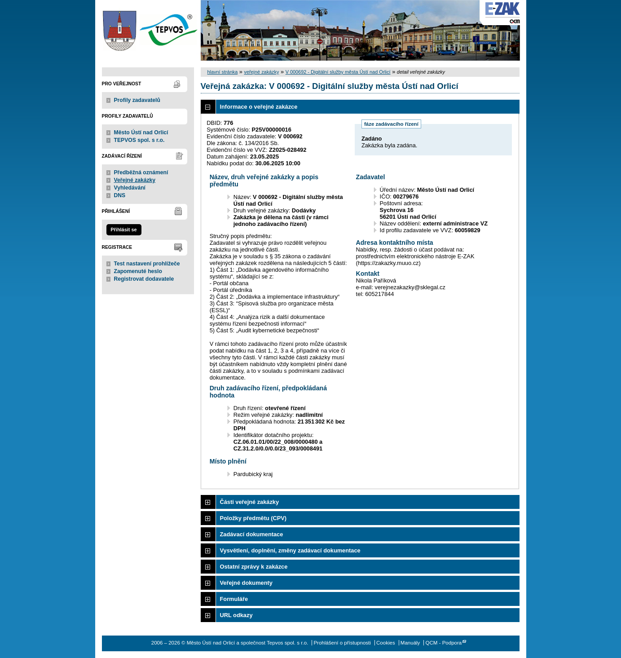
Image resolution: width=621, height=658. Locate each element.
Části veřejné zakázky (249, 502)
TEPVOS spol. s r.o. (139, 140)
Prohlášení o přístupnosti (341, 642)
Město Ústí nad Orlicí (141, 132)
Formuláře (234, 599)
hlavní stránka (222, 72)
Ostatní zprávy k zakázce (254, 566)
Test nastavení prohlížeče (147, 264)
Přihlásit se (123, 229)
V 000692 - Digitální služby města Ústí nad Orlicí (338, 72)
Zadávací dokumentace (251, 534)
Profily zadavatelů (137, 100)
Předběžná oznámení (141, 172)
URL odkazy (236, 615)
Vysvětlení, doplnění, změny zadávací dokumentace (290, 550)
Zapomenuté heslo (138, 271)
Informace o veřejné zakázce (259, 106)
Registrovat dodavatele (144, 279)
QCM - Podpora (444, 642)
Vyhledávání (130, 188)
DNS (120, 195)
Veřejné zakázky (135, 180)
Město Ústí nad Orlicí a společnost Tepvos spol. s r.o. (148, 30)
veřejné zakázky (261, 72)
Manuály (410, 642)
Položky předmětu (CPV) (253, 518)
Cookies (385, 642)
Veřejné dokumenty (246, 582)
